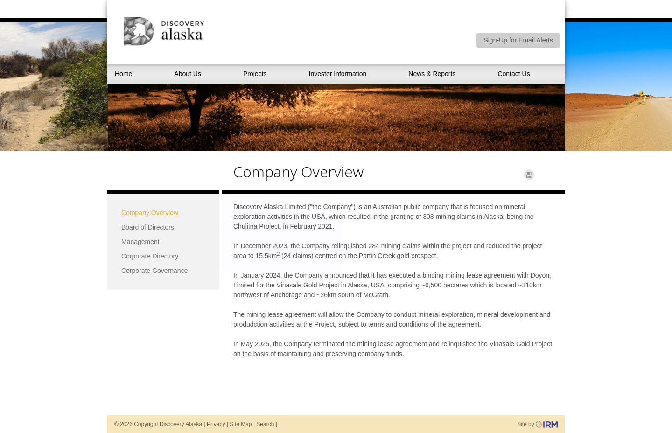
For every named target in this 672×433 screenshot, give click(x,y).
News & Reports (431, 73)
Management (140, 241)
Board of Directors (147, 227)
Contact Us (513, 73)
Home (123, 73)
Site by (537, 424)
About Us (187, 73)
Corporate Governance (154, 270)
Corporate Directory (149, 256)
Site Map (241, 424)
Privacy (216, 424)
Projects (255, 73)
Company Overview (149, 212)
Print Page (529, 174)
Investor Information (338, 73)
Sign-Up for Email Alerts (518, 40)
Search (265, 424)
